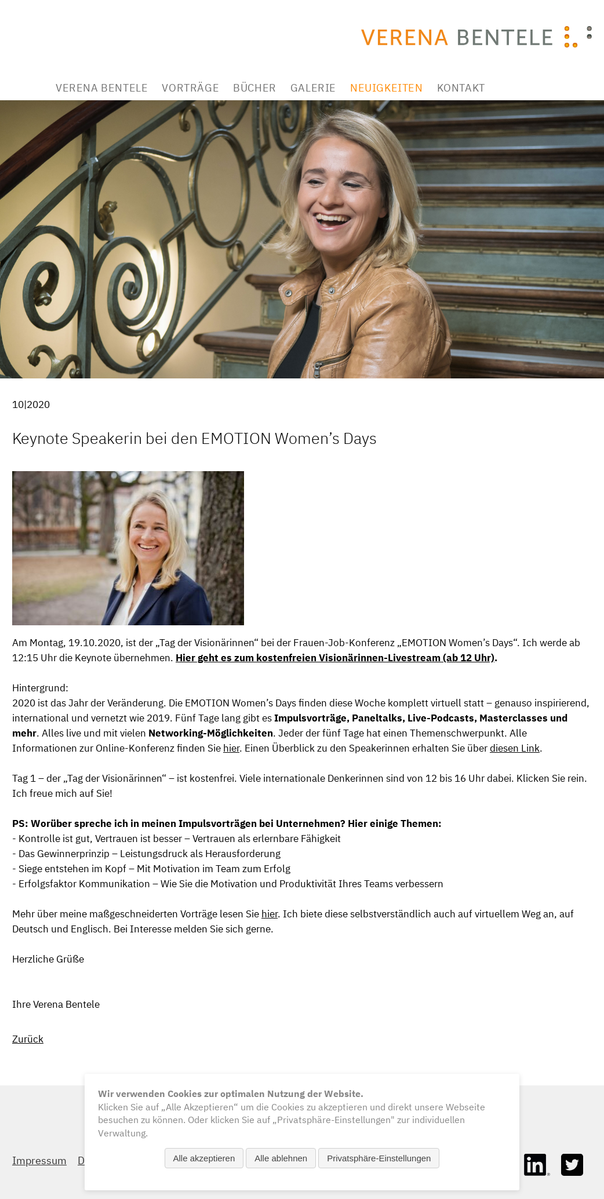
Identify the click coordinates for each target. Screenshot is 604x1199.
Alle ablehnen (280, 1158)
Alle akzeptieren (204, 1158)
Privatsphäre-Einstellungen (379, 1158)
